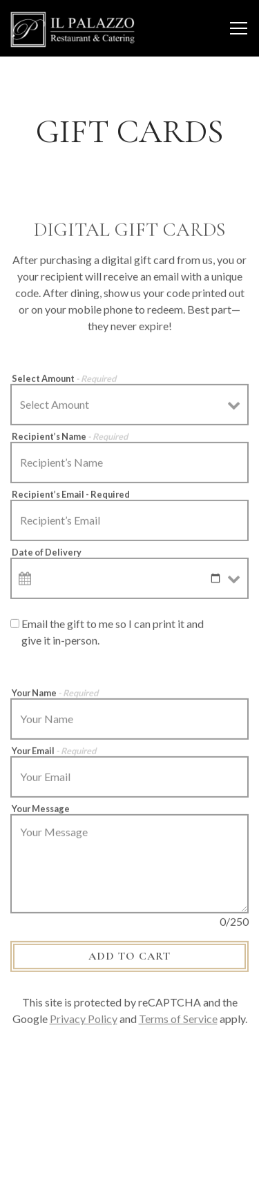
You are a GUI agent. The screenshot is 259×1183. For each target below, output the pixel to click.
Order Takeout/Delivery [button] (130, 1162)
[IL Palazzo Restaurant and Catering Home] (72, 28)
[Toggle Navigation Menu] (238, 28)
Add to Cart (129, 959)
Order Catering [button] (129, 1120)
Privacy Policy (83, 1021)
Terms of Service (178, 1021)
